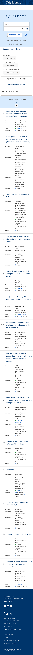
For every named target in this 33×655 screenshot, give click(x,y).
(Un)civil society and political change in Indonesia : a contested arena (19, 239)
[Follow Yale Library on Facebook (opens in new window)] (5, 606)
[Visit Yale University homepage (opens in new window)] (7, 613)
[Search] (16, 24)
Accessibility (8, 634)
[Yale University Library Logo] (16, 2)
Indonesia (9, 65)
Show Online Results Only (17, 84)
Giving (6, 637)
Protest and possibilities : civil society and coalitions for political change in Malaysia (19, 400)
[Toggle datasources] (23, 44)
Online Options (21, 314)
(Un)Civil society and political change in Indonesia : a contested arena (18, 273)
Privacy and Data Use (11, 640)
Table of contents (18, 421)
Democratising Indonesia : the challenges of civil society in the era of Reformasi (18, 325)
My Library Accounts (11, 621)
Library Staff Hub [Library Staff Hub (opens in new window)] (10, 643)
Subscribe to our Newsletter (10, 625)
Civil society (10, 72)
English (8, 58)
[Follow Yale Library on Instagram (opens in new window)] (8, 606)
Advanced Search (15, 34)
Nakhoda (10, 469)
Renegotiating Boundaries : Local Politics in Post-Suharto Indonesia (19, 564)
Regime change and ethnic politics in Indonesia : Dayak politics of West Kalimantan (16, 113)
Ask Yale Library (9, 618)
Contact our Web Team (12, 629)
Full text (19, 128)
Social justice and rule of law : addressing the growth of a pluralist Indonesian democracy (18, 139)
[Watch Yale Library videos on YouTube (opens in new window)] (11, 606)
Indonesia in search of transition (19, 534)
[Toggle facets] (28, 91)
